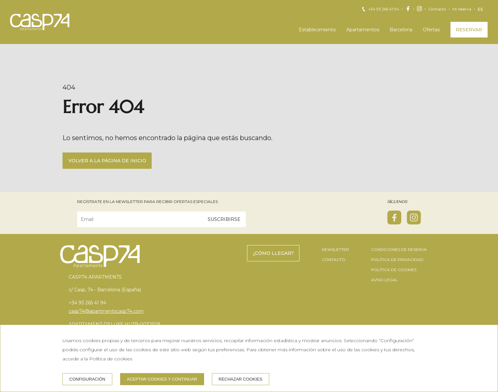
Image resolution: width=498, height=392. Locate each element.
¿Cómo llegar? (273, 253)
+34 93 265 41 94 (383, 9)
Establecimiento (317, 30)
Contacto (437, 9)
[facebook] (394, 222)
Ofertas (431, 30)
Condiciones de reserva (399, 249)
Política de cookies (393, 269)
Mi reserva (461, 9)
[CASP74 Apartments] (39, 22)
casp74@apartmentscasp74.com (106, 311)
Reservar (469, 30)
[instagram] (414, 222)
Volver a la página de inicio (107, 161)
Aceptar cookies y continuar (162, 379)
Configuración (87, 379)
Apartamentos (362, 30)
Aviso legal (384, 279)
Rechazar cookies (240, 379)
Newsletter (335, 249)
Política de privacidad (397, 259)
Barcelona (401, 30)
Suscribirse (224, 219)
